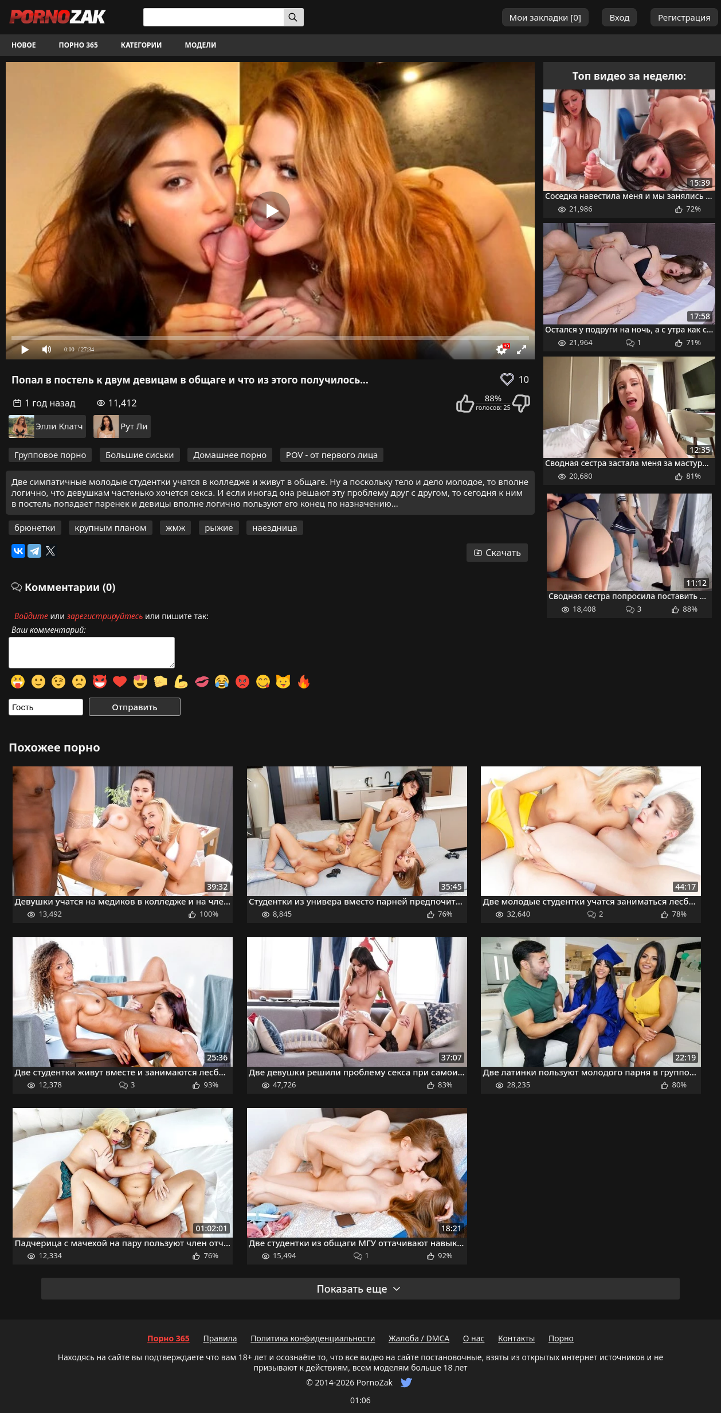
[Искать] (294, 17)
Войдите (31, 615)
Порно (561, 1338)
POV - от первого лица (332, 454)
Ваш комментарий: (48, 630)
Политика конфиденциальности (312, 1338)
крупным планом (110, 527)
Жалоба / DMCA (419, 1338)
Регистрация (684, 17)
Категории (141, 45)
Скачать (497, 552)
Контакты (516, 1338)
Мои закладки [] (545, 17)
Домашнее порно (230, 454)
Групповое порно (50, 454)
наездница (274, 527)
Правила (220, 1338)
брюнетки (35, 527)
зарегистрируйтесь (105, 615)
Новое (23, 45)
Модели (201, 45)
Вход (619, 17)
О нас (474, 1338)
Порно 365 (78, 45)
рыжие (219, 527)
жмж (175, 527)
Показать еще (358, 1288)
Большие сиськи (139, 454)
